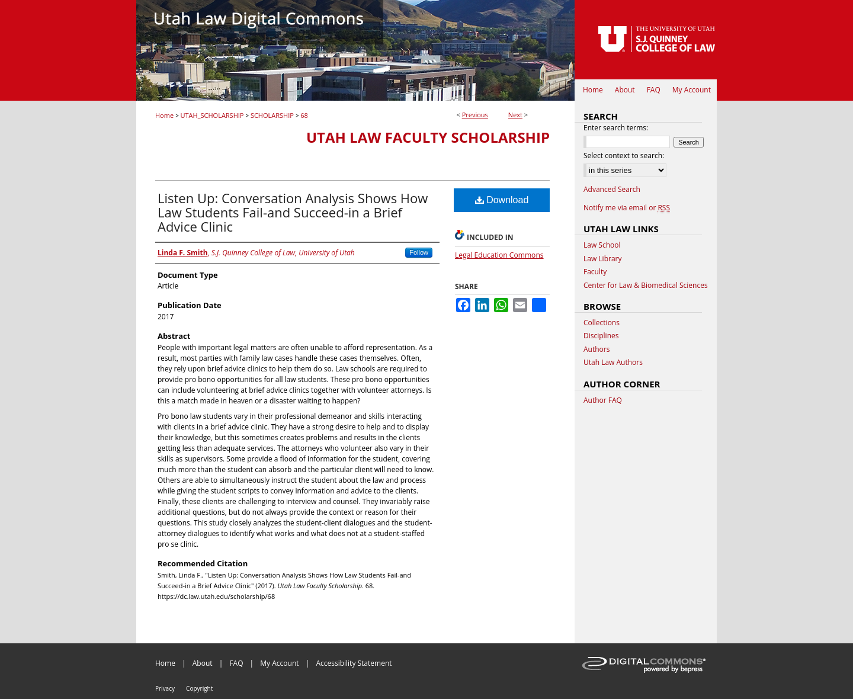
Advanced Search (611, 189)
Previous (475, 114)
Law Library (602, 259)
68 (304, 115)
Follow (418, 252)
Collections (601, 323)
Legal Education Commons (499, 255)
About (203, 663)
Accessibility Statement (354, 663)
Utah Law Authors (613, 362)
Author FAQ (602, 400)
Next (515, 114)
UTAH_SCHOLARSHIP (212, 115)
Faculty (595, 272)
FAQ (236, 663)
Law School (602, 245)
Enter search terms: (615, 128)
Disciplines (600, 336)
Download (502, 200)
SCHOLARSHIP (272, 115)
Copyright (199, 688)
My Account (279, 663)
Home (164, 115)
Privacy (165, 688)
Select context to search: (623, 155)
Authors (596, 349)
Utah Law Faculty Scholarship (428, 137)
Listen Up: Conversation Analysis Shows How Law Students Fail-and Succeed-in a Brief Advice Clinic (293, 212)
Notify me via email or (626, 208)
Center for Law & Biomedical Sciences (645, 285)
